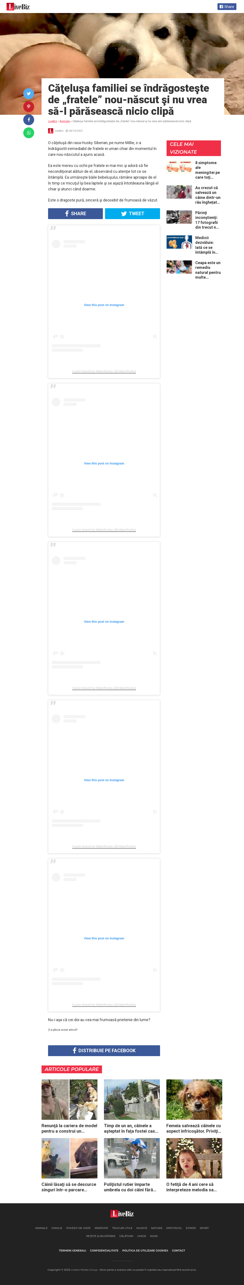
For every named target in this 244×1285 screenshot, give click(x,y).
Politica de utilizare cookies (145, 1250)
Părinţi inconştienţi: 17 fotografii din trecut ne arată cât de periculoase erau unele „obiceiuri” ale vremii (208, 220)
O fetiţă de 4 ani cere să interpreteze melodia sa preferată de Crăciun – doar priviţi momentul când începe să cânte (194, 1187)
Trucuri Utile (122, 1228)
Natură (156, 1228)
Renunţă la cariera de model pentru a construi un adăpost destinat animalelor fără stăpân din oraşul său (69, 1128)
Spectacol (174, 1228)
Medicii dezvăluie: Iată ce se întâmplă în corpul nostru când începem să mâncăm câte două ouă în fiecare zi (208, 245)
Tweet (132, 213)
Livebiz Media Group (84, 1269)
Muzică (141, 1228)
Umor (141, 1236)
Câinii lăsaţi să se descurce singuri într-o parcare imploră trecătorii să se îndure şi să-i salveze (69, 1187)
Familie (57, 1228)
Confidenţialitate (104, 1250)
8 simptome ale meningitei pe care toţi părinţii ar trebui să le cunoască (207, 170)
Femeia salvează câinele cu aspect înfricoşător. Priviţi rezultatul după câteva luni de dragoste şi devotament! (193, 1128)
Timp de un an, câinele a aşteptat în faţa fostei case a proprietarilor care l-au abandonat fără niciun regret (130, 1128)
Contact (178, 1250)
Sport (204, 1228)
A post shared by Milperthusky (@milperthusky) (104, 371)
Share (75, 213)
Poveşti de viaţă (78, 1228)
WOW (154, 1236)
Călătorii (126, 1236)
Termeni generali (72, 1250)
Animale (41, 1228)
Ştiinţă (191, 1228)
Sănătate (101, 1228)
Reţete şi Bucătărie (100, 1236)
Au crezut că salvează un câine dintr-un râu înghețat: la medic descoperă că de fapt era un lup (208, 195)
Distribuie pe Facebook (104, 1050)
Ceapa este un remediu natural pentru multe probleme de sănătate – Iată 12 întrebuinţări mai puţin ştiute (208, 270)
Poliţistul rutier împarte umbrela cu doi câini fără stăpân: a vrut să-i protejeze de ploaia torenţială (132, 1187)
